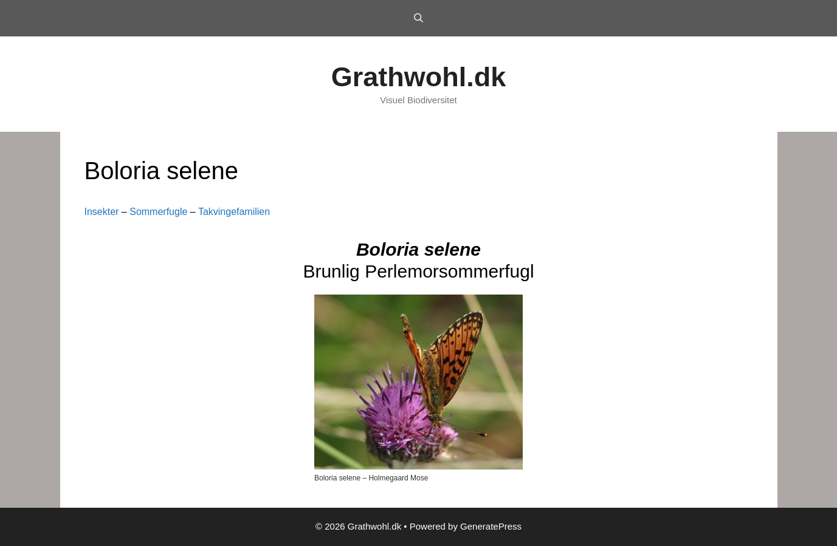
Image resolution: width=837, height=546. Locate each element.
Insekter (101, 211)
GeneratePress (491, 526)
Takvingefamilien (234, 211)
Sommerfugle (158, 211)
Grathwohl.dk (418, 76)
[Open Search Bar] (418, 18)
